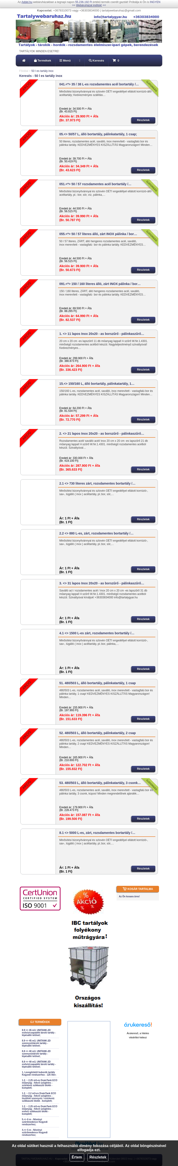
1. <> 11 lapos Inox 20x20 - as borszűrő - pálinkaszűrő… (101, 334)
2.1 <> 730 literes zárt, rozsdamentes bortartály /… (97, 483)
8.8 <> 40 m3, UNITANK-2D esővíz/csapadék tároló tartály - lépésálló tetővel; (39, 1064)
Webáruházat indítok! (89, 5)
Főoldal (23, 71)
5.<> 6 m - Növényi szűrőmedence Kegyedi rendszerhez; (35, 1122)
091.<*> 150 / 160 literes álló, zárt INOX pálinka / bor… (100, 284)
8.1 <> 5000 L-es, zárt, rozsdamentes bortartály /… (97, 833)
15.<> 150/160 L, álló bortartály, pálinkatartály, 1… (97, 383)
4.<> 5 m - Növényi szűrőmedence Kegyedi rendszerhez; (35, 1132)
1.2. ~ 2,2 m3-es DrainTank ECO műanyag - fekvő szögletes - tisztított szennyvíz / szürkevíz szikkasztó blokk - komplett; (39, 1097)
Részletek (97, 1157)
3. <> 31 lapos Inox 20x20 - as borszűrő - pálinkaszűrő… (101, 583)
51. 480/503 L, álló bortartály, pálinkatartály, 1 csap (97, 683)
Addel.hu (27, 2)
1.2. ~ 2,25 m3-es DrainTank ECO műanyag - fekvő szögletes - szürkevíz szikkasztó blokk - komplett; (39, 1084)
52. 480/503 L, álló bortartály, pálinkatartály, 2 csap (97, 733)
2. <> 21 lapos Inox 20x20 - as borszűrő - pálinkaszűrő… (101, 433)
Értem (77, 1157)
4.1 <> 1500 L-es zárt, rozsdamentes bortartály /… (96, 633)
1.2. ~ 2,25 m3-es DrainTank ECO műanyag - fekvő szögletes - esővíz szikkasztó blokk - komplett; (39, 1110)
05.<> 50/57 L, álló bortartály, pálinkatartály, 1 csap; (98, 134)
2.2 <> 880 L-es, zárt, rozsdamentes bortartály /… (96, 533)
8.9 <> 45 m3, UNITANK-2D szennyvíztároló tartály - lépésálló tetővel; (36, 1043)
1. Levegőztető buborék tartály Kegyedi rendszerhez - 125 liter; (39, 1073)
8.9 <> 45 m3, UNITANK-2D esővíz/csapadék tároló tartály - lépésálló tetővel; (39, 1032)
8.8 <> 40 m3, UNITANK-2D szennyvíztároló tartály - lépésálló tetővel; (36, 1054)
